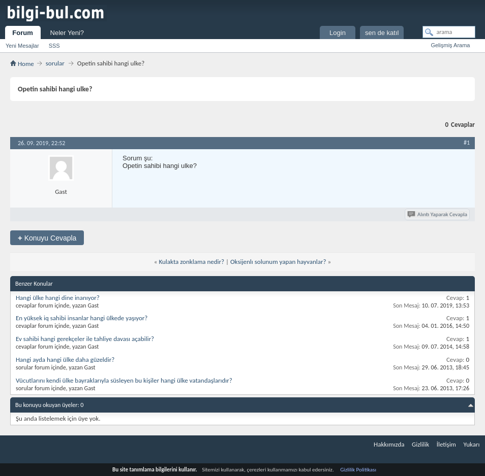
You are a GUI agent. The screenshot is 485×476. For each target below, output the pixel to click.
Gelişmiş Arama (450, 45)
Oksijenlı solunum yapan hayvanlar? (278, 261)
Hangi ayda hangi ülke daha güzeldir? (65, 359)
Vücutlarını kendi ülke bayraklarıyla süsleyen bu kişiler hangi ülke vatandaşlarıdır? (124, 380)
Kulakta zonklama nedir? (191, 261)
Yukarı (472, 444)
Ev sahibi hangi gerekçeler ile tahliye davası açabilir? (85, 339)
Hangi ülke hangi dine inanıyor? (58, 297)
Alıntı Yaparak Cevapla (438, 214)
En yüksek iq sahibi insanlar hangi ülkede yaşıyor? (81, 318)
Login (337, 33)
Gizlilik (420, 444)
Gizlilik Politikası (358, 469)
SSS (54, 46)
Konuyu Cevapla (47, 237)
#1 (467, 142)
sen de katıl (382, 33)
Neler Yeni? (67, 33)
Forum (22, 33)
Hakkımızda (389, 444)
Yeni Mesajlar (22, 46)
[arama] (448, 32)
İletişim (446, 444)
